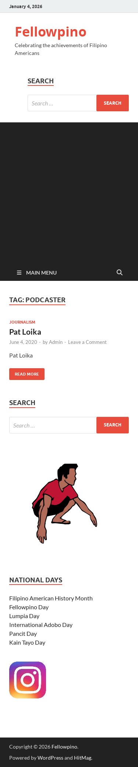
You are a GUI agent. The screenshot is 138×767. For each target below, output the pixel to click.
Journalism (22, 322)
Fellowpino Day (29, 606)
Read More (24, 372)
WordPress (50, 757)
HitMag (82, 757)
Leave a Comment (87, 342)
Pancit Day (23, 633)
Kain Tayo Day (27, 642)
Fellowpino (50, 31)
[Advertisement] (69, 191)
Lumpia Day (24, 615)
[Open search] (119, 272)
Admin (56, 342)
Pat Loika (25, 331)
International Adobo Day (40, 624)
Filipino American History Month (51, 598)
